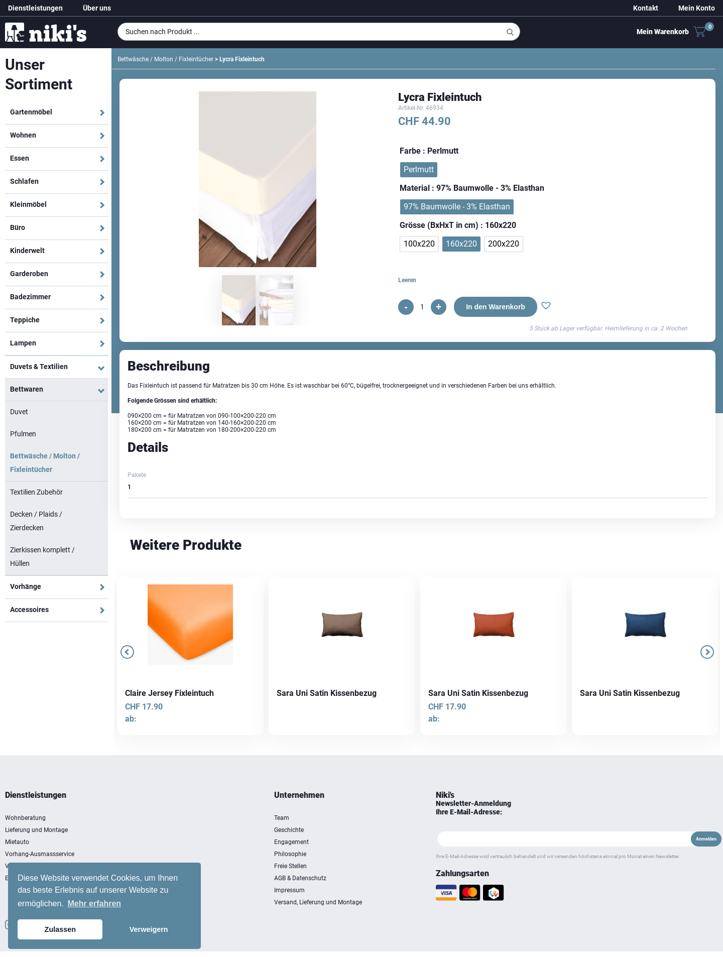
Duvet (19, 412)
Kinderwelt (27, 251)
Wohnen (23, 135)
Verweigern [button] (149, 929)
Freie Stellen (290, 866)
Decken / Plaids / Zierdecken (36, 521)
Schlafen (24, 181)
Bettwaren (26, 389)
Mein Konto (696, 8)
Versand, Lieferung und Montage (318, 902)
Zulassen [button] (60, 929)
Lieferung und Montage (36, 829)
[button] (546, 306)
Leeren (407, 280)
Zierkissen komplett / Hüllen (42, 556)
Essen (19, 158)
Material (415, 188)
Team (281, 817)
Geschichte (289, 829)
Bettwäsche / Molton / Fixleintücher (45, 462)
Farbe (410, 151)
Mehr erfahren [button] (94, 903)
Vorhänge (25, 586)
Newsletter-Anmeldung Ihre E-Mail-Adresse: (473, 807)
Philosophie (290, 854)
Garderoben (29, 274)
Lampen (23, 343)
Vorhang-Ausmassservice (39, 854)
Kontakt (645, 8)
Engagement (291, 842)
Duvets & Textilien (39, 367)
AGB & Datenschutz (300, 878)
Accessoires (29, 610)
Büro (17, 227)
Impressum (289, 890)
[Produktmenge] (422, 307)
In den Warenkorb (495, 307)
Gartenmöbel (31, 112)
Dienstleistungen (35, 8)
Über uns (97, 8)
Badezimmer (30, 297)
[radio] (418, 169)
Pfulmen (23, 434)
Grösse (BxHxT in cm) (439, 225)
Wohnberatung (25, 817)
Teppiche (25, 320)
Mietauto (17, 842)
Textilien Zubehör (36, 492)
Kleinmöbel (28, 204)
